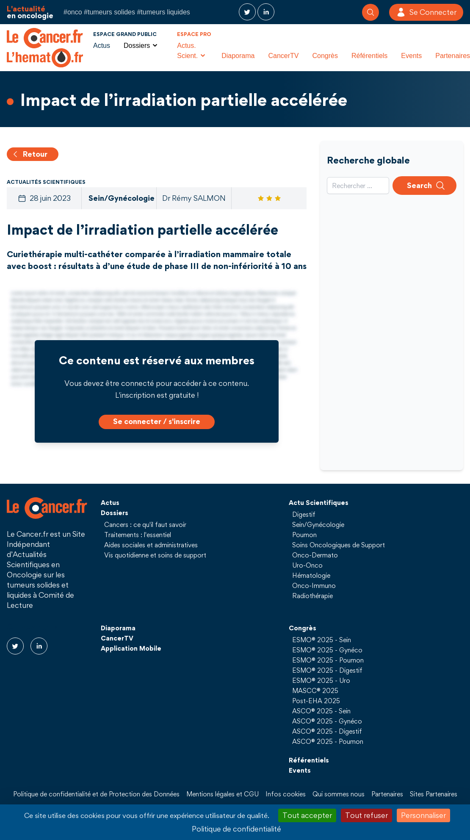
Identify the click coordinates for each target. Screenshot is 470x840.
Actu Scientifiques (318, 502)
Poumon (304, 534)
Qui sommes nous (338, 794)
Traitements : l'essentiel (137, 534)
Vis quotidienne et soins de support (155, 555)
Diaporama (237, 55)
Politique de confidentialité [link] (236, 828)
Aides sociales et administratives (151, 545)
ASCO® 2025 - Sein (321, 711)
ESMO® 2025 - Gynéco (327, 650)
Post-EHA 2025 (316, 700)
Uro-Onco (307, 565)
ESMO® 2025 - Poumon (328, 660)
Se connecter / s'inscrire (156, 421)
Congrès (324, 55)
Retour (29, 154)
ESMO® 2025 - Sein (321, 639)
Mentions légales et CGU (222, 794)
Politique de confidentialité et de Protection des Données (96, 794)
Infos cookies (285, 794)
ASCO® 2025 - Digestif (327, 731)
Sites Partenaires (433, 794)
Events (411, 55)
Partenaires (387, 794)
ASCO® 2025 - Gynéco (327, 721)
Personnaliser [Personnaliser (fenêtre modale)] (423, 815)
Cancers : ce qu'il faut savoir (145, 524)
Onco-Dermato (315, 555)
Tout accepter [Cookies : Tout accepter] (307, 815)
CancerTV (283, 55)
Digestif (303, 514)
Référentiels (369, 55)
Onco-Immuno (314, 585)
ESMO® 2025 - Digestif (327, 670)
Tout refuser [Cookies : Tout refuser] (366, 815)
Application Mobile (131, 648)
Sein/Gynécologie (318, 524)
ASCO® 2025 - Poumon (327, 741)
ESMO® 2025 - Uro (321, 680)
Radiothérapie (312, 595)
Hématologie (311, 575)
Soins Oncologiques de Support (338, 545)
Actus (101, 45)
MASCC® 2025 (315, 690)
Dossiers (114, 512)
